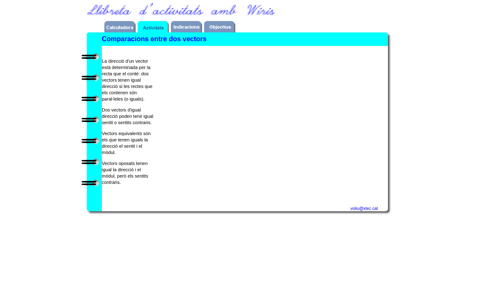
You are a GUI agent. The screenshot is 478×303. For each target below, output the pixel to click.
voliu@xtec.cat (364, 208)
